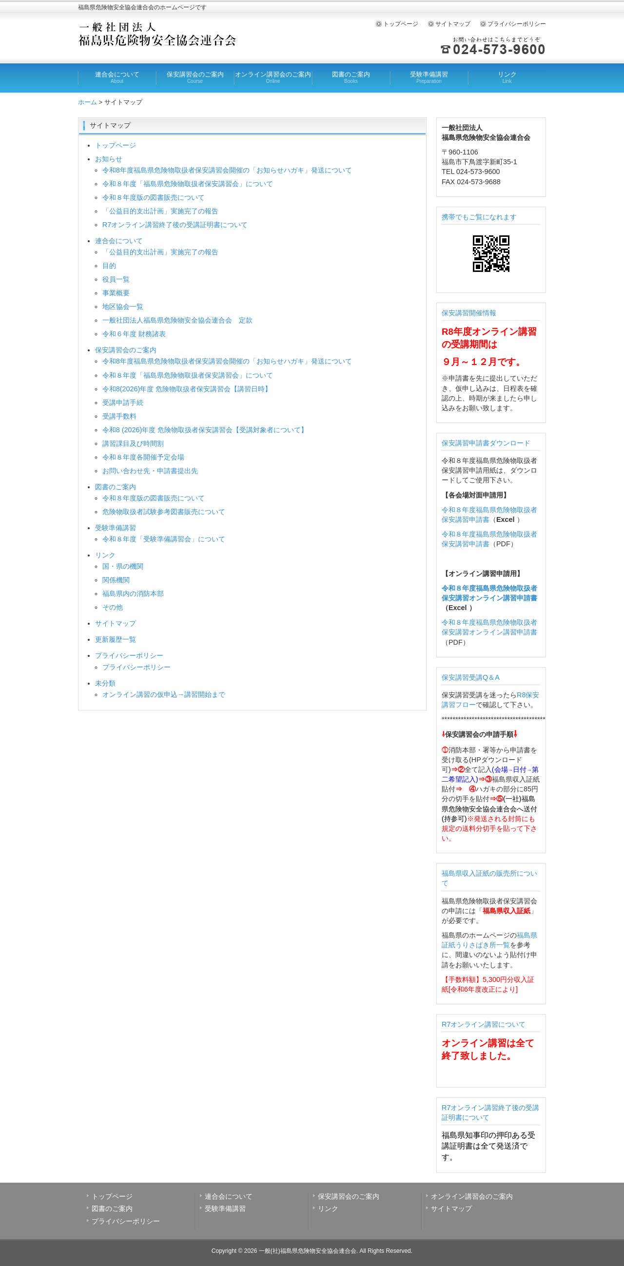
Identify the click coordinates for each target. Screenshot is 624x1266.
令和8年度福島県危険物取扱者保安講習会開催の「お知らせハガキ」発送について (227, 170)
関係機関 (116, 580)
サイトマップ (452, 23)
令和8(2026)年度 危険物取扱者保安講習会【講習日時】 (187, 389)
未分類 (105, 683)
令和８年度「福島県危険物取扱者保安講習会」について (187, 184)
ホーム (87, 102)
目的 (109, 265)
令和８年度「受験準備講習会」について (163, 539)
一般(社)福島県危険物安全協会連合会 (307, 1250)
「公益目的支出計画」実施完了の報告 (160, 211)
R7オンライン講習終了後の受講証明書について (175, 225)
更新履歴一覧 (115, 639)
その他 (112, 607)
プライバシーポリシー (517, 23)
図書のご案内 (351, 77)
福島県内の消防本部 (133, 593)
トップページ (400, 23)
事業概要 (116, 293)
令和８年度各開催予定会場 (143, 457)
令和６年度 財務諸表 (134, 334)
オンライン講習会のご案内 (273, 77)
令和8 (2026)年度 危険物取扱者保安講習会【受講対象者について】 (205, 430)
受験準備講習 (429, 77)
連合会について (117, 77)
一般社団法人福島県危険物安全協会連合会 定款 (177, 320)
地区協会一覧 (122, 306)
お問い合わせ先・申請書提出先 (150, 471)
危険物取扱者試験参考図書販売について (163, 512)
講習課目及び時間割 (133, 443)
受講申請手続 (122, 402)
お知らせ (108, 159)
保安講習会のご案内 (195, 77)
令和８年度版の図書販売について (153, 197)
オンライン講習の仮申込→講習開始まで (163, 694)
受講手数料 (119, 416)
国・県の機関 (122, 566)
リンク (507, 77)
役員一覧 (116, 279)
